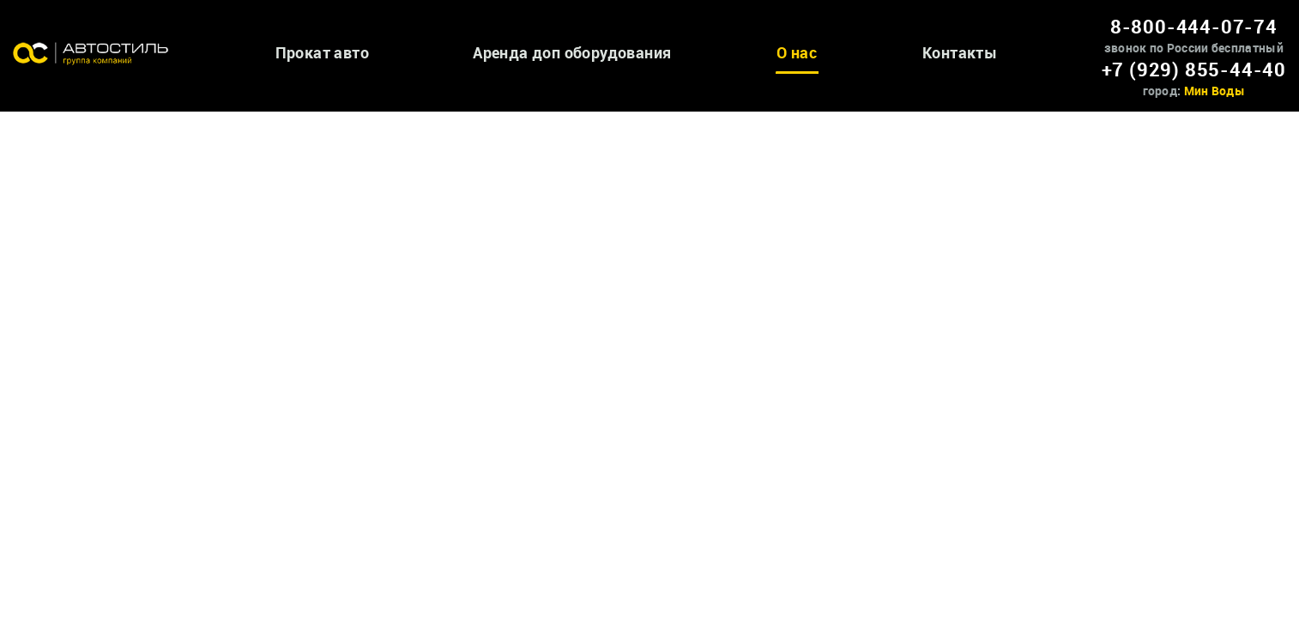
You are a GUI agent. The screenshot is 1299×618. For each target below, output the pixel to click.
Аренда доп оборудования (572, 52)
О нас (796, 52)
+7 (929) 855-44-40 (1194, 69)
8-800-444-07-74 (1194, 26)
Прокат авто (322, 52)
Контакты (959, 52)
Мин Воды (1214, 90)
